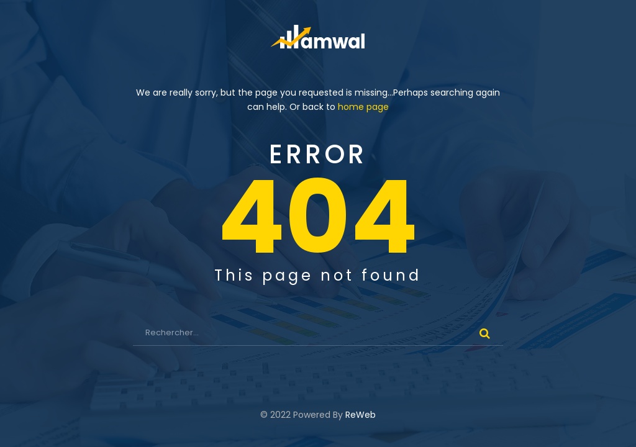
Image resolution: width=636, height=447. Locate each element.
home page (363, 106)
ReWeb (360, 415)
